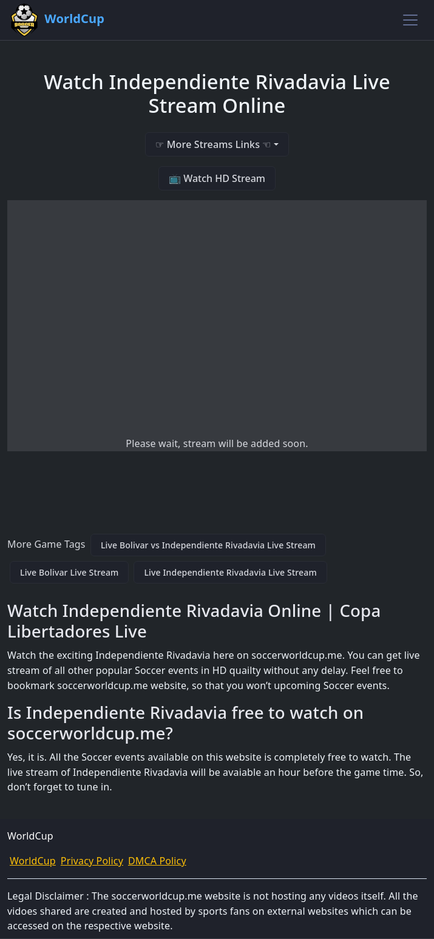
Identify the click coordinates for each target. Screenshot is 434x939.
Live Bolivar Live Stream (69, 572)
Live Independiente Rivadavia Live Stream (230, 572)
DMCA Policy (157, 860)
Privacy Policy (92, 860)
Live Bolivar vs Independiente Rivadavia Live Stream (208, 545)
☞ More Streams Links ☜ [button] (213, 144)
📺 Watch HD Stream (217, 178)
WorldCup (33, 860)
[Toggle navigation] (410, 20)
